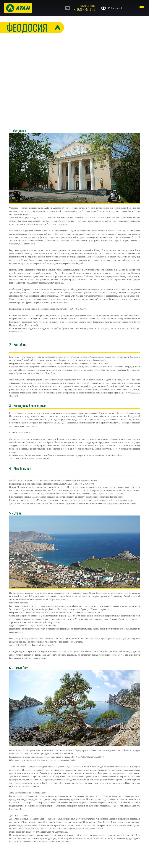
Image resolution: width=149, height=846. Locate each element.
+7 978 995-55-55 (84, 9)
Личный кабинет (115, 8)
